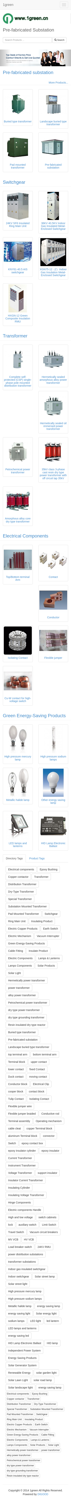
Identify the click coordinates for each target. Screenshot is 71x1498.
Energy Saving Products (22, 1357)
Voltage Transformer (20, 1172)
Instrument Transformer (22, 1165)
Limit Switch (49, 1224)
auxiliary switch (27, 1224)
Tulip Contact (16, 1098)
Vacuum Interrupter (48, 936)
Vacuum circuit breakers (44, 1232)
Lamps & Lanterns (49, 958)
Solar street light (17, 1283)
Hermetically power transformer (26, 980)
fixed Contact (37, 1069)
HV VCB (29, 1239)
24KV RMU (44, 1246)
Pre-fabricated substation (28, 72)
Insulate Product (38, 950)
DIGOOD (42, 1494)
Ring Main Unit (17, 921)
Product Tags (36, 858)
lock (10, 1224)
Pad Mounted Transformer (23, 913)
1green (8, 5)
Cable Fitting (15, 950)
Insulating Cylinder (19, 1187)
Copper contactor (18, 876)
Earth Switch (50, 928)
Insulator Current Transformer (25, 1180)
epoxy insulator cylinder (22, 1150)
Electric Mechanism (19, 936)
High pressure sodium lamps (25, 1298)
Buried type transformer (22, 1032)
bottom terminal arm (44, 1054)
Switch (12, 1143)
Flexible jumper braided (22, 1113)
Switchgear (14, 182)
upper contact (39, 1061)
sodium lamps (16, 1320)
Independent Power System (24, 1350)
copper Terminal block (39, 1128)
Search (59, 40)
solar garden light (46, 1372)
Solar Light (14, 973)
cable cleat (14, 1128)
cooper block (15, 1091)
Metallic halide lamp (19, 1306)
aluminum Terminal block (22, 1135)
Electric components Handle (24, 1209)
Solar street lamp (45, 1276)
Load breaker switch (20, 1246)
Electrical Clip (41, 1084)
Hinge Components (19, 1202)
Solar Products (46, 965)
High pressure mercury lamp (24, 1291)
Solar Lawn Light (18, 1380)
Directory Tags (14, 858)
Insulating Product (41, 921)
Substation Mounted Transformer (27, 906)
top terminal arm (17, 1054)
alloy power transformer (22, 995)
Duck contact (15, 1076)
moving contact (38, 1076)
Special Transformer (20, 899)
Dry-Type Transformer (21, 891)
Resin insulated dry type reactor (26, 1024)
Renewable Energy (19, 1372)
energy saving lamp (48, 1306)
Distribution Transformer (22, 884)
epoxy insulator (50, 1150)
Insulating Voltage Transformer (26, 1195)
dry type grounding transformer (26, 1017)
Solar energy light (46, 1313)
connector (49, 1135)
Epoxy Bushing (48, 869)
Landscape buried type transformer (28, 1047)
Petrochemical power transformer (27, 1002)
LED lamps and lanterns (22, 1328)
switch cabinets (47, 1217)
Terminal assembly (19, 1121)
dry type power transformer (24, 1010)
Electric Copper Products (22, 928)
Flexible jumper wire (20, 1106)
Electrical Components (25, 535)
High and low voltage (20, 1217)
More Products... (58, 82)
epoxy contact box (32, 1143)
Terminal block (16, 1061)
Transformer (15, 335)
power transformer (19, 987)
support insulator (47, 1172)
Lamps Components (20, 965)
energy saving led (18, 1335)
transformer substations (22, 1261)
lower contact (16, 1069)
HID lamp (52, 1343)
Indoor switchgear (18, 1276)
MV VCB (13, 1239)
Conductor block (17, 1084)
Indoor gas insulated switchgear (26, 1269)
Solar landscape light (20, 1387)
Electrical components (21, 869)
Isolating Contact (39, 1098)
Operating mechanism (49, 1121)
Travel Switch (16, 1232)
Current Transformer (20, 1158)
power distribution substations (25, 1254)
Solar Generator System (22, 1365)
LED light (35, 1320)
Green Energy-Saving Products (34, 715)
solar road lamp (43, 1380)
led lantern (53, 1320)
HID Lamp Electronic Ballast (24, 1343)
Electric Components (20, 958)
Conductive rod (50, 1113)
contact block (36, 1091)
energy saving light (19, 1313)
